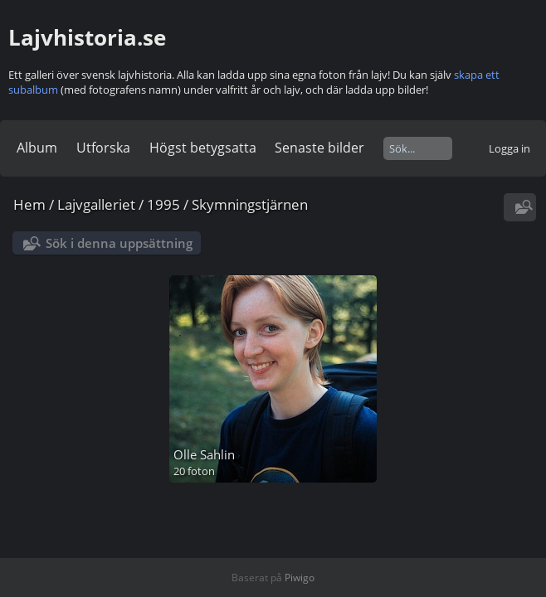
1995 (163, 204)
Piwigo (299, 577)
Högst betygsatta (202, 147)
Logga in (509, 148)
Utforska (103, 147)
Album (37, 147)
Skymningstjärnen (250, 204)
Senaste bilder (319, 147)
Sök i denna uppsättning (119, 243)
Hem (29, 204)
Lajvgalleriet (96, 204)
